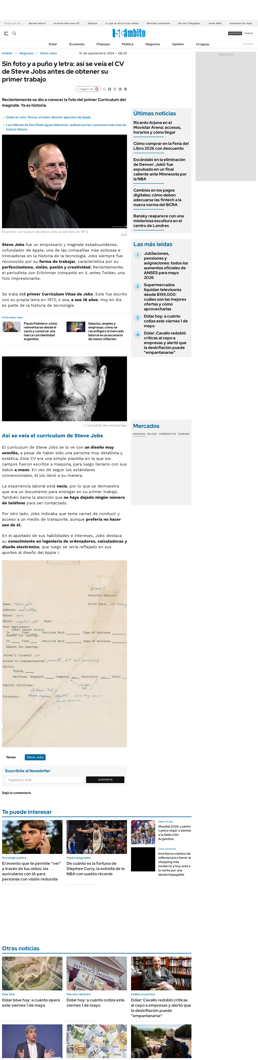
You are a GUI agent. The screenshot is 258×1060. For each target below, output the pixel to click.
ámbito (7, 53)
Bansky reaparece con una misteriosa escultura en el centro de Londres (158, 220)
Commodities (167, 433)
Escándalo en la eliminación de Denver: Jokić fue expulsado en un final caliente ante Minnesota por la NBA (160, 169)
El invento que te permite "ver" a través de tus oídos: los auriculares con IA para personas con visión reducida (31, 871)
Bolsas (152, 433)
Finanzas (103, 44)
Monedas (139, 433)
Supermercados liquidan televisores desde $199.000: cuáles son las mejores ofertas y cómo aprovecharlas (165, 297)
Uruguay (202, 44)
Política (127, 44)
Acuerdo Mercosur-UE (67, 23)
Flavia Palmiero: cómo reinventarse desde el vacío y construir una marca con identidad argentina (40, 331)
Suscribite (105, 779)
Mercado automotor (158, 23)
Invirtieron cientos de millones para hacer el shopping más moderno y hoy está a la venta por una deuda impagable (174, 864)
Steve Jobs (48, 53)
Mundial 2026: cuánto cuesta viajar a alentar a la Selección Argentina (174, 832)
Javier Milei (215, 23)
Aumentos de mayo (241, 23)
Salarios (92, 23)
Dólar (53, 44)
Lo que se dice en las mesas (122, 23)
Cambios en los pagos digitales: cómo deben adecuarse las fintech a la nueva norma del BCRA (157, 197)
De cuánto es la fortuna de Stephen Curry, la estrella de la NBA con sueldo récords (96, 868)
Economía (76, 44)
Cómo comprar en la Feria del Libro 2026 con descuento (161, 146)
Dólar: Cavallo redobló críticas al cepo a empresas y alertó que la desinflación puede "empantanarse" (165, 342)
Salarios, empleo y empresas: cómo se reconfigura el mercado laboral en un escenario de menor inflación (106, 331)
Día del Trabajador (189, 23)
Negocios (153, 44)
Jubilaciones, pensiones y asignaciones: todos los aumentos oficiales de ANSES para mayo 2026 (166, 265)
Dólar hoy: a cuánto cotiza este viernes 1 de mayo (166, 321)
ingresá (248, 33)
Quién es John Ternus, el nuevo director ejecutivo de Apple (48, 117)
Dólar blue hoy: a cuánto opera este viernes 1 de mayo (31, 1002)
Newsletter (248, 44)
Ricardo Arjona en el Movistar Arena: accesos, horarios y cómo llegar (157, 127)
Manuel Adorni (37, 23)
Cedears (183, 433)
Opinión (178, 44)
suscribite (235, 33)
